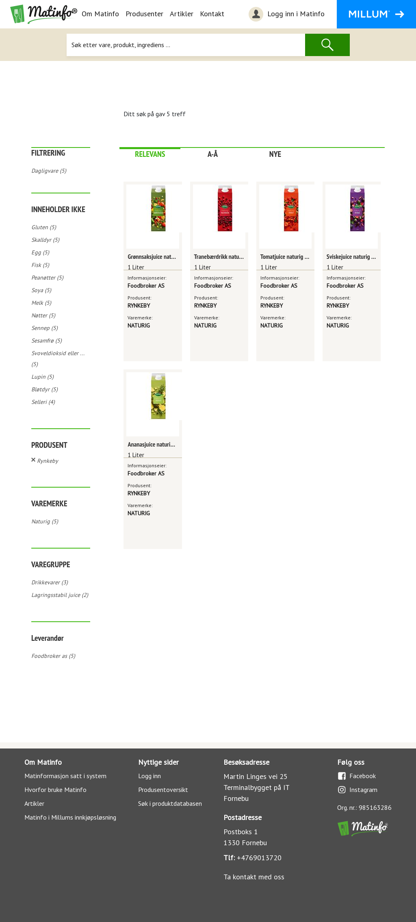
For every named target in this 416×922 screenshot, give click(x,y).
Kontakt (212, 13)
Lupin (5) (42, 376)
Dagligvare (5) (48, 170)
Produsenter (144, 13)
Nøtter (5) (43, 315)
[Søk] (186, 45)
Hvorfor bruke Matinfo (55, 789)
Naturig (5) (44, 521)
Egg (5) (40, 252)
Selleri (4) (43, 402)
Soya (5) (41, 290)
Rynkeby (47, 460)
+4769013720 (259, 857)
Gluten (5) (43, 227)
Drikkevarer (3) (49, 582)
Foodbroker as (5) (53, 656)
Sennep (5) (44, 328)
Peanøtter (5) (47, 277)
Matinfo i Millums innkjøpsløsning (70, 817)
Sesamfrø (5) (46, 340)
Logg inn (149, 776)
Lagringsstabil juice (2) (59, 595)
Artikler (181, 13)
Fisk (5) (40, 265)
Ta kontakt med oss (253, 876)
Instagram (357, 789)
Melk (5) (41, 302)
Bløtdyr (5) (44, 389)
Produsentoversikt (163, 789)
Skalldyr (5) (45, 239)
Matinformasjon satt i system (65, 776)
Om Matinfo (100, 13)
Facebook (356, 776)
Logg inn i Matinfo (286, 14)
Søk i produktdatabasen (170, 803)
